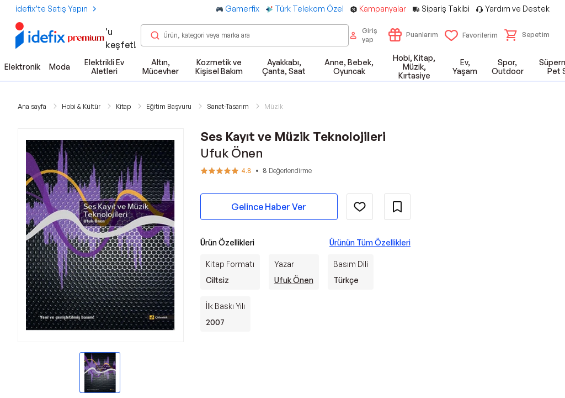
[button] (527, 34)
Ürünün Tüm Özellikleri (370, 242)
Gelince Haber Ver (268, 206)
